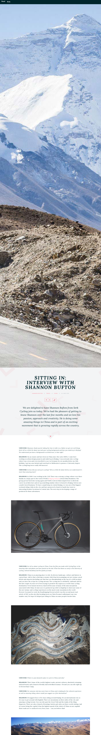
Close (50, 437)
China (56, 393)
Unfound (50, 3)
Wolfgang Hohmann (55, 478)
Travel (48, 393)
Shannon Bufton (37, 393)
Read (6, 3)
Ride (11, 3)
